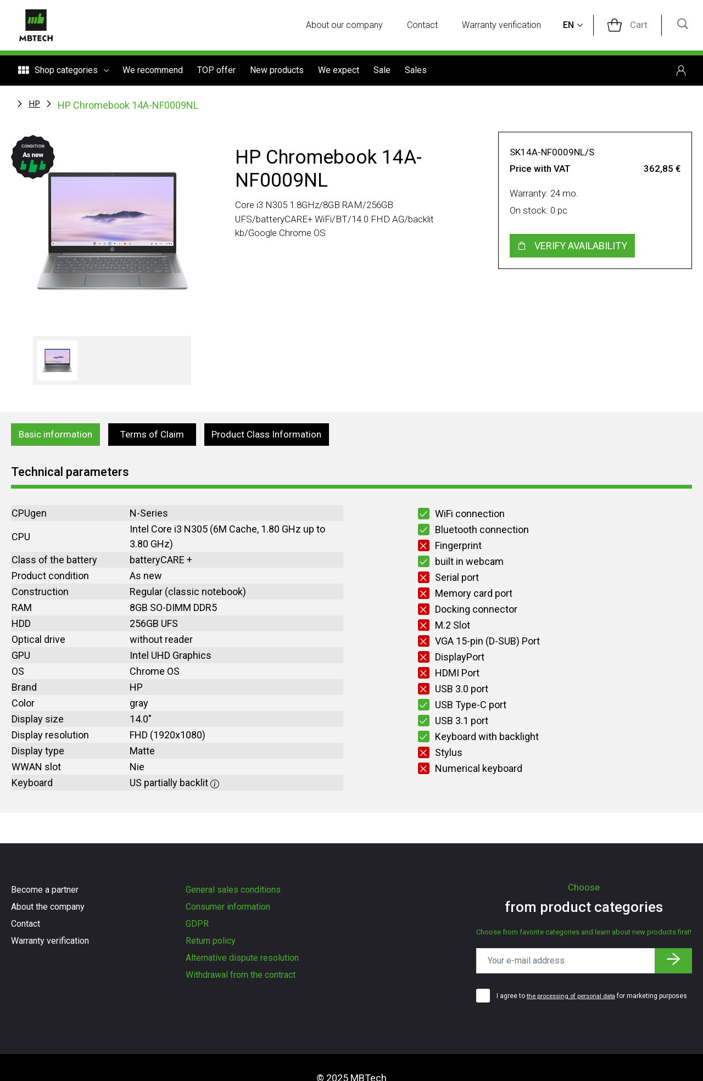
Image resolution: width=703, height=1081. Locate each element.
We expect (338, 72)
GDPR (197, 923)
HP (35, 104)
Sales (416, 72)
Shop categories (63, 72)
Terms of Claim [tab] (157, 436)
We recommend (152, 72)
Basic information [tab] (58, 436)
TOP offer (216, 72)
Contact (430, 26)
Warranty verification (509, 26)
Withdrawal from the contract (240, 975)
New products (277, 72)
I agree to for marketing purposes (581, 999)
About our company (352, 26)
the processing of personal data (575, 994)
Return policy (211, 941)
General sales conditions (233, 889)
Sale (381, 72)
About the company (48, 906)
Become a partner (45, 889)
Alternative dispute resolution (242, 958)
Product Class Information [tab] (275, 436)
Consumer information (228, 906)
